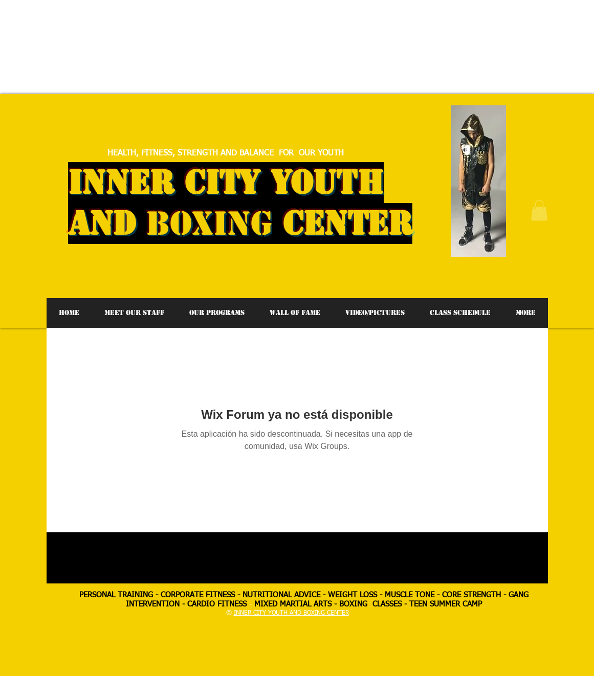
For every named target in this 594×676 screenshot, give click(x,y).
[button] (539, 210)
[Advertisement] (186, 23)
